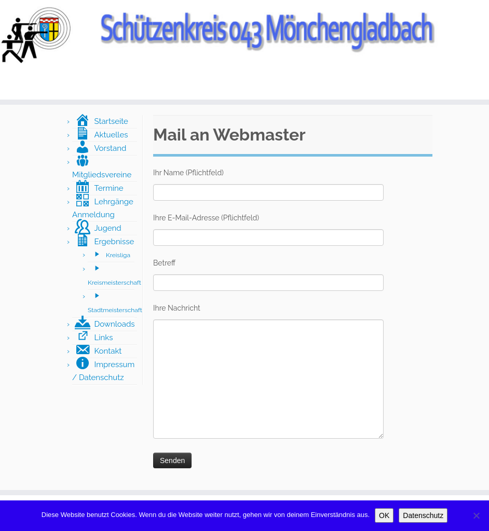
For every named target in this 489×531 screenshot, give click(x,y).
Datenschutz (423, 515)
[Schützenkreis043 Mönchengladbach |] (244, 34)
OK (384, 515)
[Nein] (476, 515)
